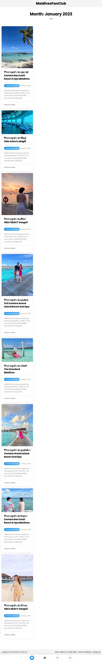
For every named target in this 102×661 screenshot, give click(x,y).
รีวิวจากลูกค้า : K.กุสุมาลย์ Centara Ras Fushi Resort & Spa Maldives (17, 75)
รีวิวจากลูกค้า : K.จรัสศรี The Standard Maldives (15, 369)
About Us (63, 652)
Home (51, 19)
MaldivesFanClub (51, 3)
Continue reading (9, 105)
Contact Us (96, 652)
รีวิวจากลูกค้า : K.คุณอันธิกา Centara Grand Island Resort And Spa (17, 453)
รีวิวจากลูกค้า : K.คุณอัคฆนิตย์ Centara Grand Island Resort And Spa (16, 303)
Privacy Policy (72, 652)
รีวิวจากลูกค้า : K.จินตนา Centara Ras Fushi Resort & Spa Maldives (17, 519)
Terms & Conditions (85, 652)
